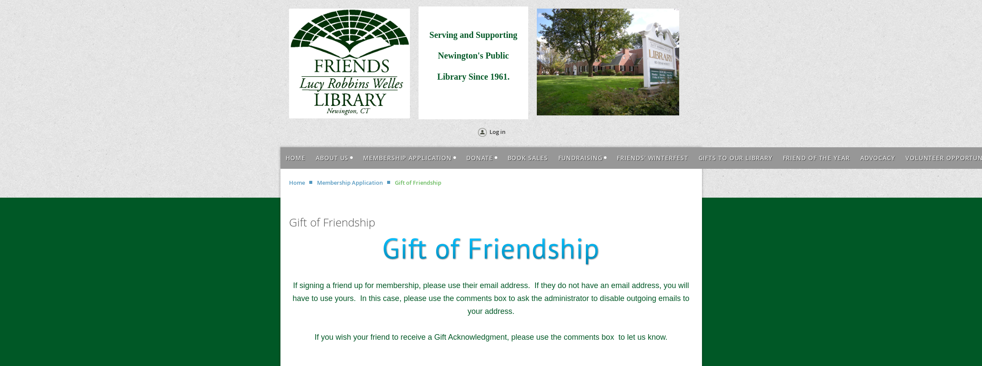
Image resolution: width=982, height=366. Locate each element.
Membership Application (350, 182)
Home (297, 182)
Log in (497, 132)
